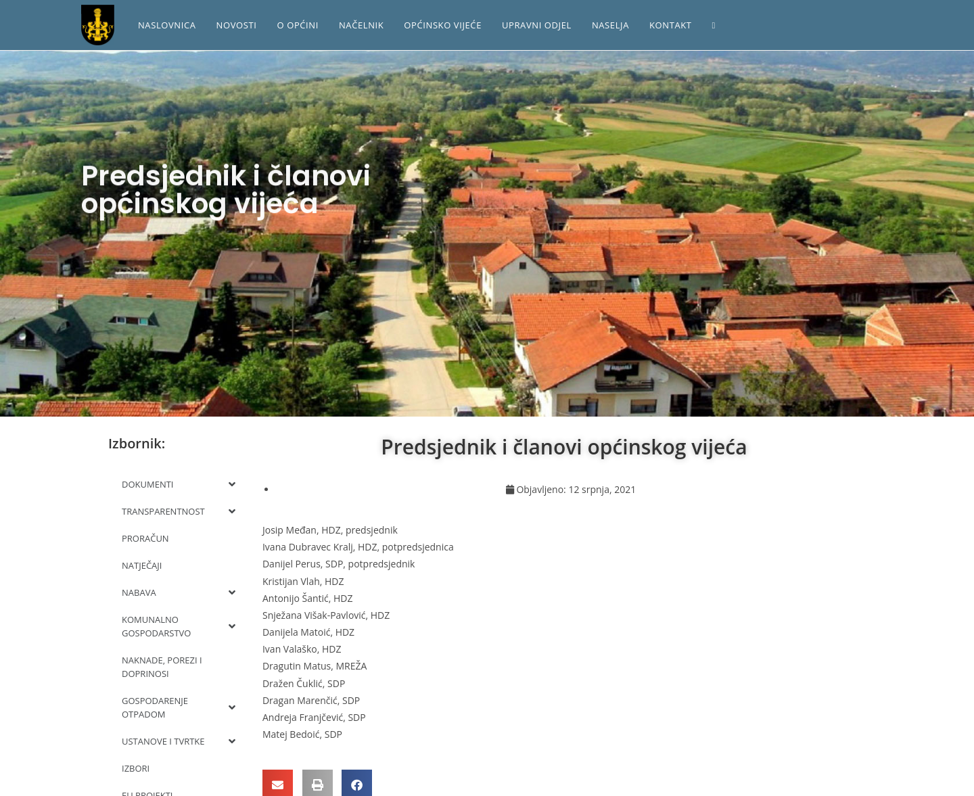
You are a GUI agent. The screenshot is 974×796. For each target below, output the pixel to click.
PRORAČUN (145, 538)
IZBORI (135, 768)
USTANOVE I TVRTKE (178, 741)
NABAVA (178, 592)
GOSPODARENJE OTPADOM (178, 707)
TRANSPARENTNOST (178, 511)
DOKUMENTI (178, 484)
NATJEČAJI (142, 565)
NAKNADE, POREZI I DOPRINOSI (162, 667)
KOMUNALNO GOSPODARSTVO (178, 626)
